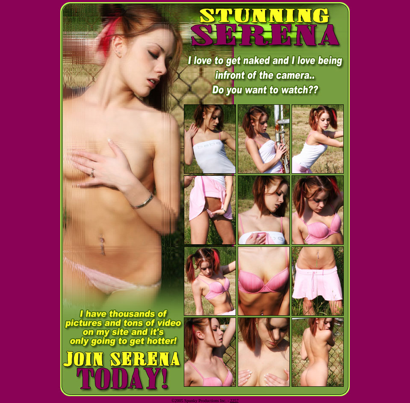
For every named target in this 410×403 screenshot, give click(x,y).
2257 (234, 400)
